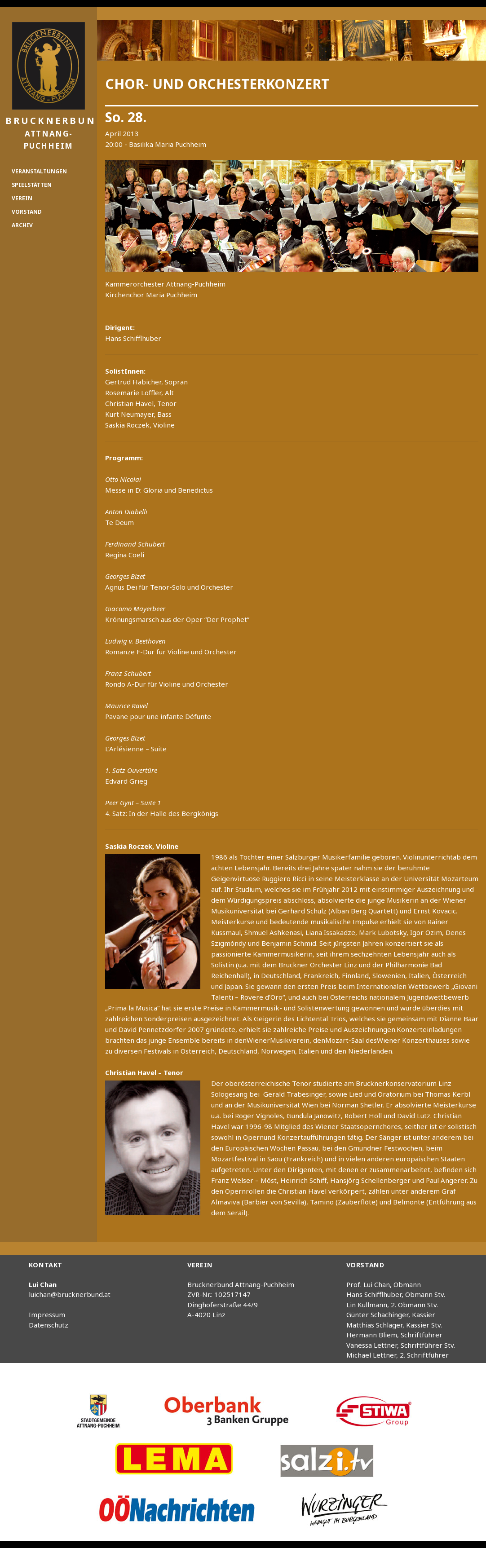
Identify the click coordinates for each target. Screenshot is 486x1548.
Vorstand (27, 212)
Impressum (47, 1314)
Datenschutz (48, 1324)
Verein (22, 198)
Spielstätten (32, 185)
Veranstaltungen (39, 171)
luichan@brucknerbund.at (69, 1294)
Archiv (22, 225)
